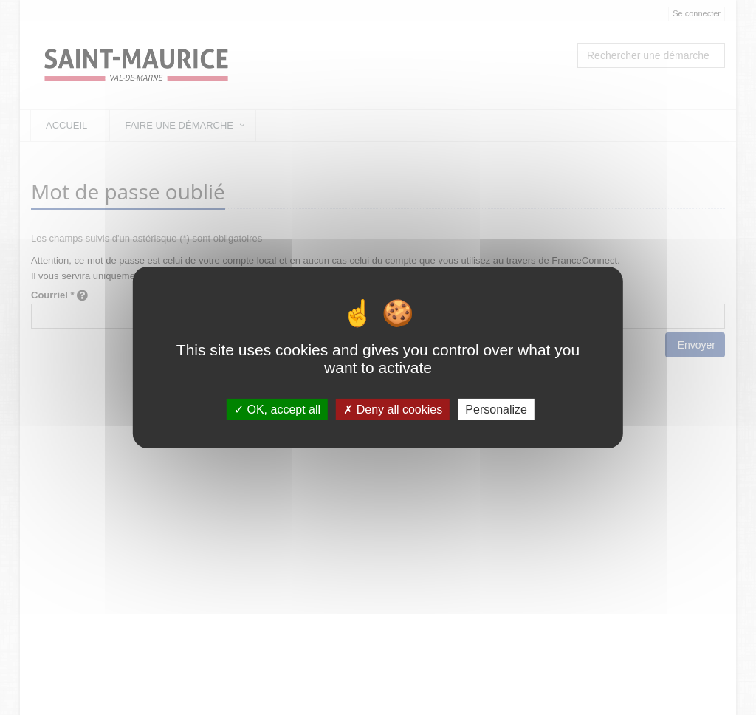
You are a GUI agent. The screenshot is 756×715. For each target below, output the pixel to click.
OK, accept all (277, 409)
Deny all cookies (392, 409)
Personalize (496, 409)
